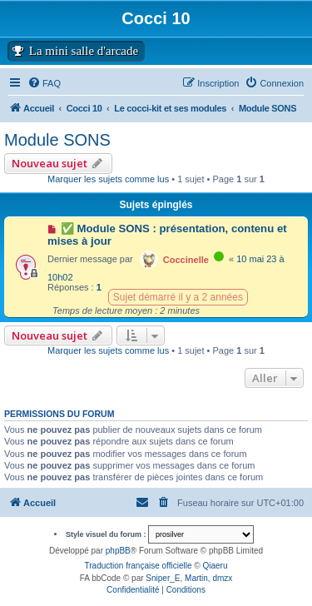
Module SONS (57, 140)
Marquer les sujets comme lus (108, 179)
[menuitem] (274, 83)
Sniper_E (163, 578)
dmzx (222, 578)
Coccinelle (186, 260)
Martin (196, 578)
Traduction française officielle (138, 565)
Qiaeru (214, 565)
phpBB (118, 550)
